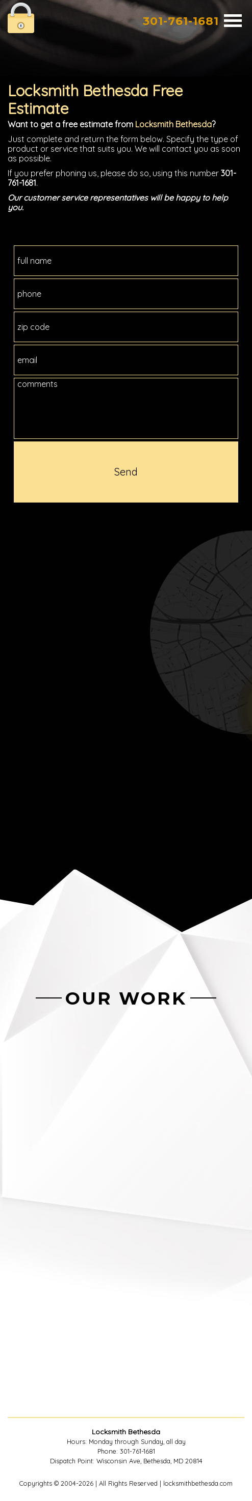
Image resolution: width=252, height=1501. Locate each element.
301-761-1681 (181, 21)
